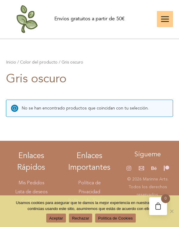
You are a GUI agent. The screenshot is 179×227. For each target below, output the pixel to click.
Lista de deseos (31, 192)
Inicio (11, 62)
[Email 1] (141, 168)
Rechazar (80, 218)
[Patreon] (166, 168)
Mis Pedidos (31, 183)
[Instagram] (129, 168)
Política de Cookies (115, 218)
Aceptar (56, 218)
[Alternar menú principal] (165, 19)
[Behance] (154, 168)
